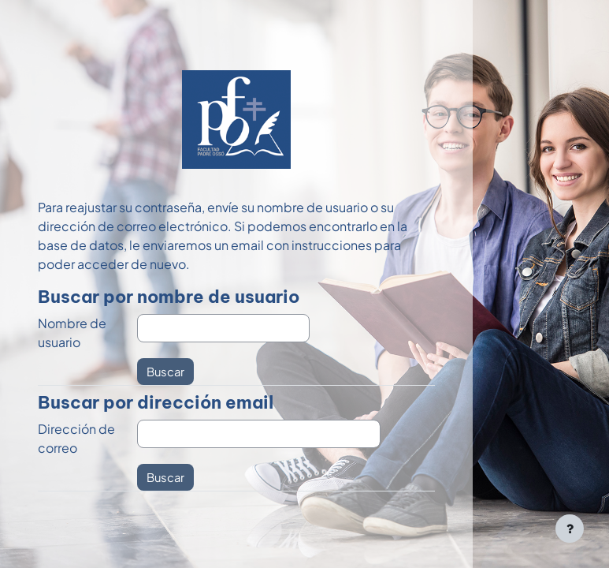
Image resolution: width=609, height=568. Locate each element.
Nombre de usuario (72, 332)
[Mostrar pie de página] (569, 528)
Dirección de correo (76, 438)
